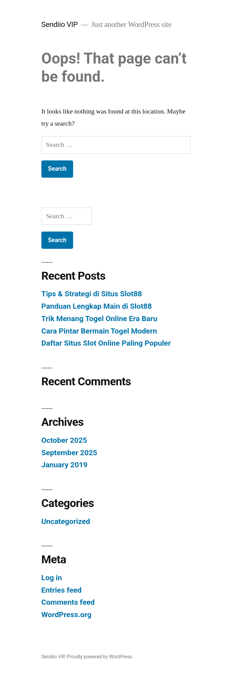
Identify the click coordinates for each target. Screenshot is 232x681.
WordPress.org (66, 614)
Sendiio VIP (59, 24)
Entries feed (61, 590)
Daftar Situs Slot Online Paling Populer (106, 343)
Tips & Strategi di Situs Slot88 (91, 293)
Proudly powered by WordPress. (100, 657)
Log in (51, 577)
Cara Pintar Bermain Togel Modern (99, 331)
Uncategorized (65, 521)
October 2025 (64, 440)
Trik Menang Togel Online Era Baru (99, 318)
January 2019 (64, 464)
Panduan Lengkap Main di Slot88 (96, 306)
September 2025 (69, 452)
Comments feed (68, 602)
